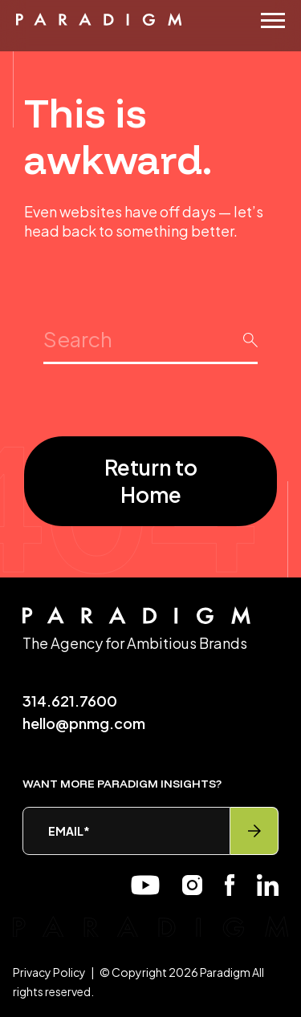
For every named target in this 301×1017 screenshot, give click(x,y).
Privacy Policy (49, 972)
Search (150, 325)
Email (69, 831)
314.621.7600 (69, 700)
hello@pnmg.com (83, 723)
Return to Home (150, 481)
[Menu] (273, 20)
